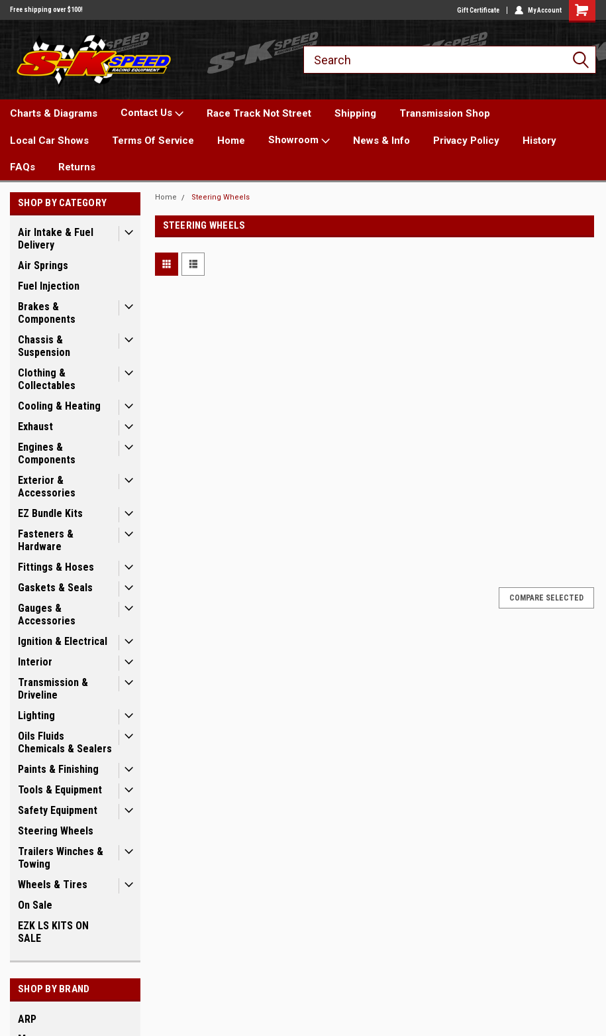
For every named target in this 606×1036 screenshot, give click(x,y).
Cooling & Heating (59, 406)
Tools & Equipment (60, 789)
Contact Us (152, 113)
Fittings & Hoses (56, 567)
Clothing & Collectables (47, 379)
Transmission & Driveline (53, 688)
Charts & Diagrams (53, 113)
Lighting (36, 715)
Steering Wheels (55, 831)
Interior (35, 662)
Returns (76, 167)
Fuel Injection (48, 286)
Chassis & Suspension (44, 346)
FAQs (22, 167)
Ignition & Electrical (62, 641)
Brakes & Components (47, 312)
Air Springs (43, 265)
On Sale (35, 905)
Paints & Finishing (58, 769)
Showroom (299, 140)
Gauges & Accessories (47, 614)
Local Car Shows (49, 140)
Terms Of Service (153, 140)
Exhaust (35, 426)
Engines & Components (47, 453)
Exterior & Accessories (47, 486)
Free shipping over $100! (46, 9)
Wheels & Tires (52, 884)
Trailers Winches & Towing (60, 857)
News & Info (381, 140)
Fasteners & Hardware (46, 540)
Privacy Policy (466, 140)
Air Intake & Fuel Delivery (55, 238)
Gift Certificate (478, 10)
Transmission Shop (444, 113)
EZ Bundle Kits (50, 513)
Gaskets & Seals (55, 587)
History (539, 140)
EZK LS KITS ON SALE (53, 932)
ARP (27, 1019)
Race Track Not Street (259, 113)
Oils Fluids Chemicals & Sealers (65, 742)
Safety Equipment (57, 810)
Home (231, 140)
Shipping (355, 113)
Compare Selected (546, 598)
